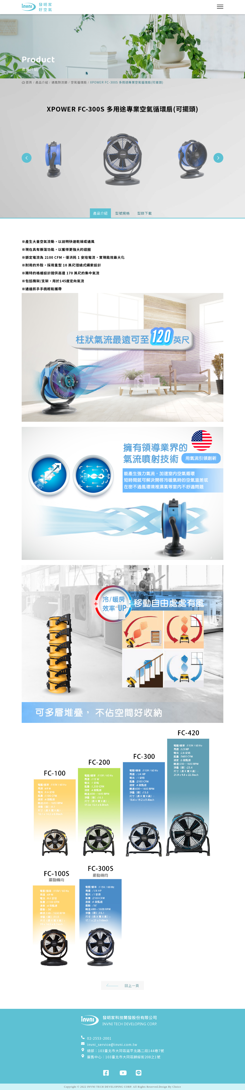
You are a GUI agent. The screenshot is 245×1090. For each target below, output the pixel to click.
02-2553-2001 (96, 1038)
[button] (218, 158)
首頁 (27, 82)
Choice (176, 1086)
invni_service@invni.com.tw (109, 1044)
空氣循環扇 (79, 82)
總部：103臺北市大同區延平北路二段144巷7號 (122, 1050)
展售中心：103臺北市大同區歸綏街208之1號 (120, 1056)
